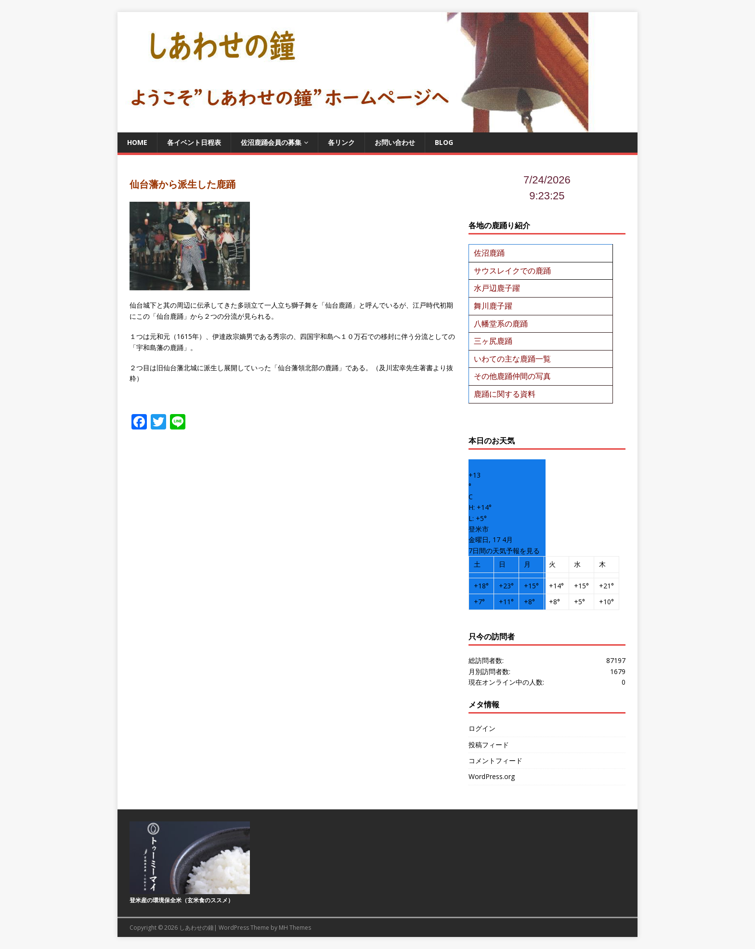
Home (137, 142)
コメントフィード (495, 760)
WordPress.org (492, 776)
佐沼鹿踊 (489, 252)
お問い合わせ (395, 142)
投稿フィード (489, 744)
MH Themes (295, 927)
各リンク (341, 142)
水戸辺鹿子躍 (497, 288)
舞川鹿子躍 (493, 305)
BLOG (444, 142)
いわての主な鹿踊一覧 (512, 358)
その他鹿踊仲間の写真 (512, 376)
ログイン (482, 728)
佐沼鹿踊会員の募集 (271, 142)
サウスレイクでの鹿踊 (512, 270)
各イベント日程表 (194, 142)
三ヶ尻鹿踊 (493, 341)
